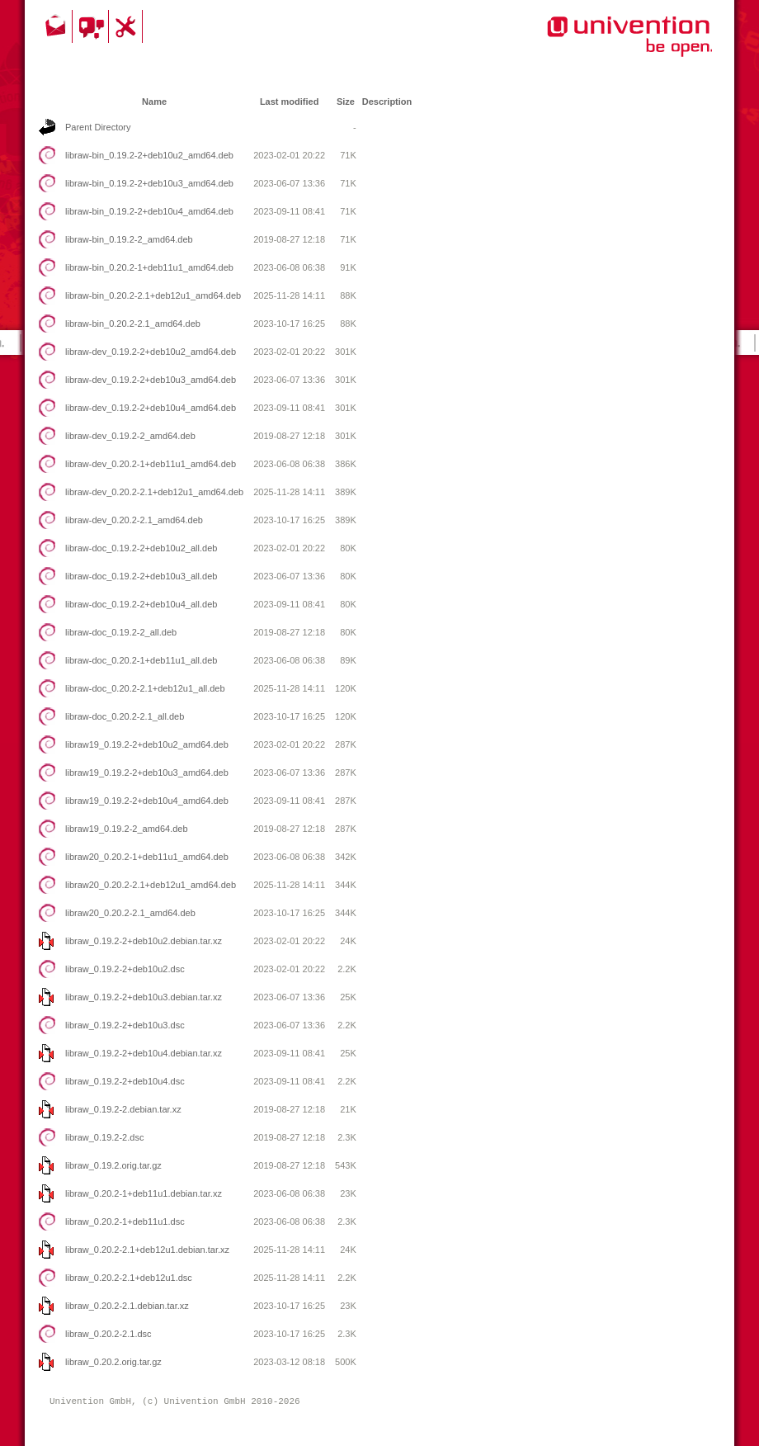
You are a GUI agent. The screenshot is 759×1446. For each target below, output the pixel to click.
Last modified (289, 101)
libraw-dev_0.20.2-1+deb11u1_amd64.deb (150, 464)
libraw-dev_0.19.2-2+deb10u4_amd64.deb (150, 408)
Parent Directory (97, 127)
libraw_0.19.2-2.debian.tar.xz (123, 1109)
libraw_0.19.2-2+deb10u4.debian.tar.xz (143, 1053)
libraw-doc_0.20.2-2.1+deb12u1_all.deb (145, 688)
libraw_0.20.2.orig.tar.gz (113, 1362)
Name (154, 101)
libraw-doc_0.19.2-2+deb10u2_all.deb (141, 548)
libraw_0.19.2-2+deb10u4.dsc (125, 1081)
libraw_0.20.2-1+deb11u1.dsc (125, 1221)
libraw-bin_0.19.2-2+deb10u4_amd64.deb (149, 211)
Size (346, 101)
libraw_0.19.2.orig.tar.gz (113, 1165)
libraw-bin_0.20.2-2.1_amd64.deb (132, 323)
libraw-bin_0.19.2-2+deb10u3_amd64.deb (149, 183)
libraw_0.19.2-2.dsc (104, 1137)
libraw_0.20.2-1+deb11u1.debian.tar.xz (143, 1193)
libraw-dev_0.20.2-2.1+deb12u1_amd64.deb (154, 492)
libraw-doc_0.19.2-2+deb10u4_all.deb (141, 604)
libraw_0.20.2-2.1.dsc (108, 1334)
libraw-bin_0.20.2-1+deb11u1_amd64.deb (149, 267)
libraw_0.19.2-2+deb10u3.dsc (125, 1025)
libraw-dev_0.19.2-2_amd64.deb (130, 436)
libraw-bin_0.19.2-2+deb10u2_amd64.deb (149, 155)
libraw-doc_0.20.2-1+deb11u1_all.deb (141, 660)
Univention (596, 45)
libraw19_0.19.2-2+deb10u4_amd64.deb (147, 801)
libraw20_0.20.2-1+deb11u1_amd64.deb (147, 857)
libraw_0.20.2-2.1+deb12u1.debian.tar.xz (147, 1250)
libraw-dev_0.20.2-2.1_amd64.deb (134, 520)
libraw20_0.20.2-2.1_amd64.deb (130, 913)
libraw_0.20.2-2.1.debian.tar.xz (127, 1306)
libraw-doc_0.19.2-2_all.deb (121, 632)
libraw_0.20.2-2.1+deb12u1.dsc (128, 1278)
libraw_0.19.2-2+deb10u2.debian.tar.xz (143, 941)
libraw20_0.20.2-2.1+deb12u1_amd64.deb (150, 885)
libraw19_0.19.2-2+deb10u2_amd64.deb (147, 744)
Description (387, 101)
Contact (57, 26)
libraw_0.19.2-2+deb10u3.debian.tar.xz (143, 997)
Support (128, 26)
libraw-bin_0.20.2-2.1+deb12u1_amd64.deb (153, 295)
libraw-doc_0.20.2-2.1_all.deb (124, 716)
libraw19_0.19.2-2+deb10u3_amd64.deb (147, 772)
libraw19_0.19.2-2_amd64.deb (126, 829)
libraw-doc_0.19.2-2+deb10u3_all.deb (141, 576)
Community (93, 26)
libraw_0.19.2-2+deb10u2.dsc (125, 969)
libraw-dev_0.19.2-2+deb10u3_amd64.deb (150, 380)
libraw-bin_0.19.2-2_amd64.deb (129, 239)
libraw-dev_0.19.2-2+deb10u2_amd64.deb (150, 352)
